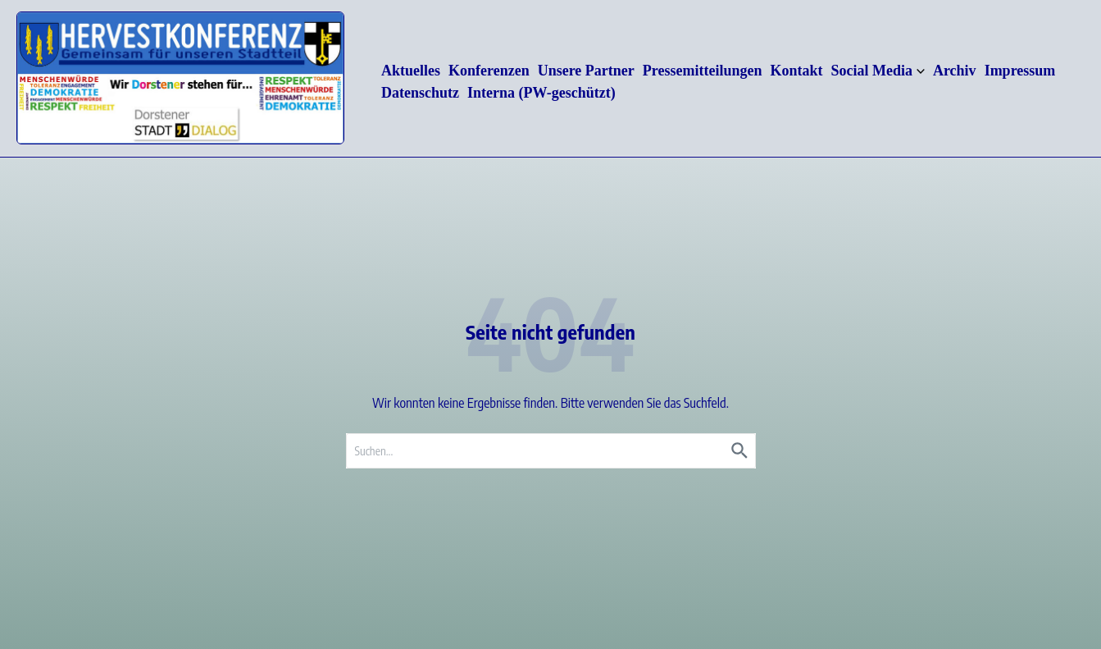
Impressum (1020, 70)
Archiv (954, 70)
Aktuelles (410, 70)
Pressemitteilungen (702, 70)
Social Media (877, 70)
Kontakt (796, 70)
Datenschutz (420, 93)
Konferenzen (489, 70)
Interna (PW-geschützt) (541, 93)
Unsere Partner (586, 70)
